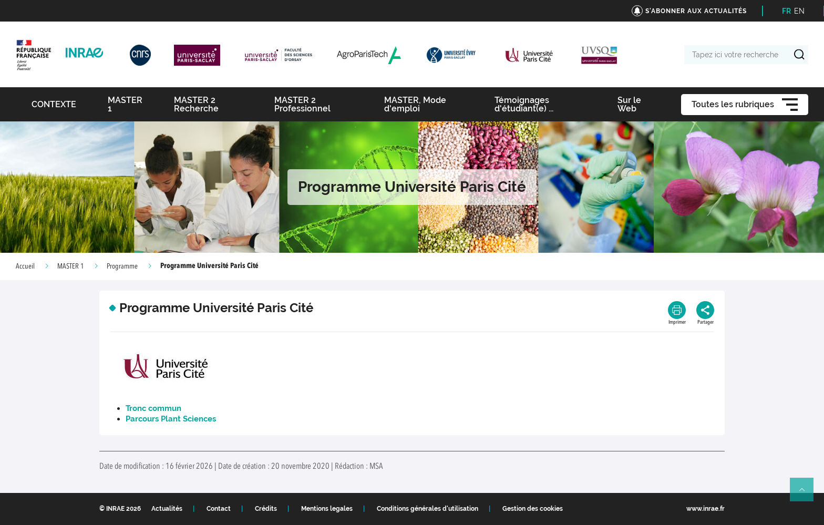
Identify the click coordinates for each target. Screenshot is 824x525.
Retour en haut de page (806, 494)
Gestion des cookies (532, 508)
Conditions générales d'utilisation (427, 508)
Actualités (166, 508)
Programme (122, 266)
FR (786, 11)
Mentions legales (327, 508)
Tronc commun (153, 408)
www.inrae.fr (705, 508)
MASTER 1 (70, 266)
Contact (219, 508)
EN (799, 11)
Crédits (266, 508)
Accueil (25, 266)
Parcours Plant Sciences (171, 419)
